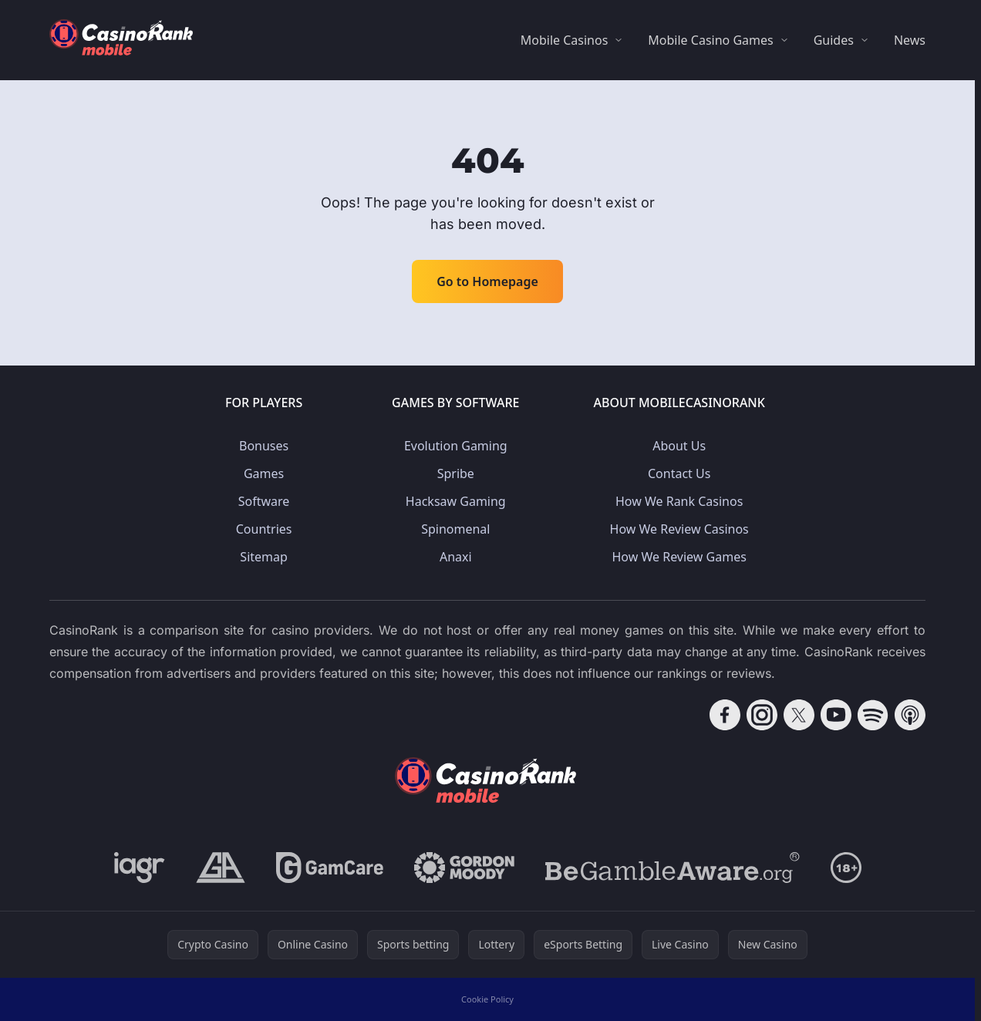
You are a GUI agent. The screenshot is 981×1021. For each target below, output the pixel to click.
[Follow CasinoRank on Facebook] (725, 714)
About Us (679, 445)
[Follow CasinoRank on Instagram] (762, 714)
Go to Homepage (487, 281)
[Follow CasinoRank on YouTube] (836, 714)
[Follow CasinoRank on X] (799, 714)
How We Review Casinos (679, 529)
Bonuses (263, 445)
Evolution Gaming (455, 445)
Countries (264, 529)
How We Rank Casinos (679, 501)
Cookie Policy (487, 999)
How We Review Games (679, 556)
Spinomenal (455, 529)
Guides (834, 40)
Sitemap (264, 556)
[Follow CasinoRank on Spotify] (873, 714)
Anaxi (456, 556)
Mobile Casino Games (710, 40)
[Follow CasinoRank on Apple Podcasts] (910, 714)
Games (264, 473)
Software (264, 501)
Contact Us (679, 473)
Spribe (455, 473)
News (909, 40)
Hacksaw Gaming (456, 501)
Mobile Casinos (564, 40)
